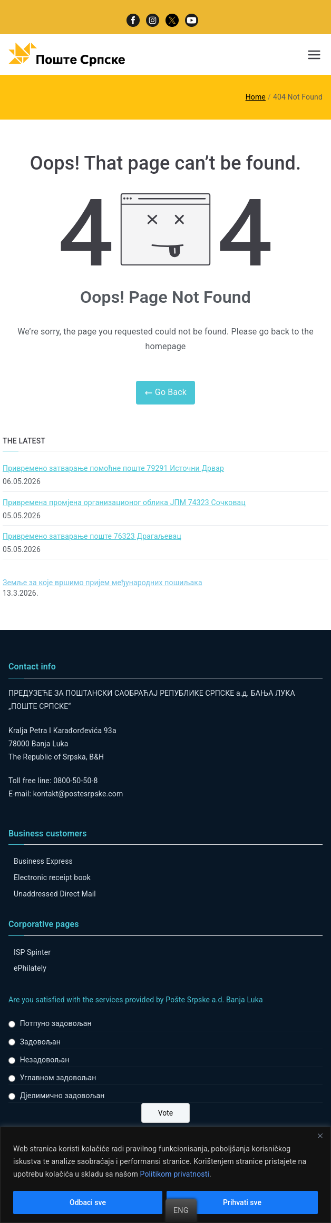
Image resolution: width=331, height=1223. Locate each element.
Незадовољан (45, 1060)
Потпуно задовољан (56, 1023)
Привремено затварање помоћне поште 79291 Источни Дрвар (113, 468)
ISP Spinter (32, 952)
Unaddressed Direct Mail (55, 894)
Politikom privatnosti (174, 1174)
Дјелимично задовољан (62, 1095)
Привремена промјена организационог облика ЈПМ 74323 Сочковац (124, 502)
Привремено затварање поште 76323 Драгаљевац (92, 536)
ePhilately (30, 968)
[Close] (320, 1135)
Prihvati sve (242, 1202)
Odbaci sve (88, 1202)
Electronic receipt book (52, 877)
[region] (165, 1175)
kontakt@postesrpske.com (78, 794)
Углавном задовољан (58, 1077)
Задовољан (40, 1042)
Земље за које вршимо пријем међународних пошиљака (102, 582)
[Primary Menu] (314, 54)
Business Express (43, 861)
